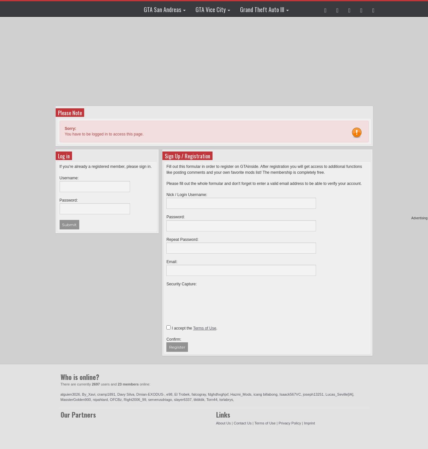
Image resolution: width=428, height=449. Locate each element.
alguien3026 (70, 394)
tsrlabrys (226, 400)
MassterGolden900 (76, 400)
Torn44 (211, 400)
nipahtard (100, 400)
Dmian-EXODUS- (150, 394)
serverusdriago (160, 400)
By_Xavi (88, 394)
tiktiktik (199, 400)
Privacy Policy (290, 423)
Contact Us (242, 423)
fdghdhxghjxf (218, 394)
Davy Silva (125, 394)
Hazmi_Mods (241, 394)
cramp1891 (106, 394)
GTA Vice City (212, 9)
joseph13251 (313, 394)
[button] (326, 8)
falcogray (199, 394)
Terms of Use (265, 423)
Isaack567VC (290, 394)
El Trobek (182, 394)
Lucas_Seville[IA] (339, 394)
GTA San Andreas (165, 9)
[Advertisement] (214, 60)
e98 (169, 394)
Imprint (309, 423)
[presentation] (216, 300)
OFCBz (116, 400)
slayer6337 (183, 400)
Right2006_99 (135, 400)
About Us (223, 423)
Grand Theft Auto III (264, 9)
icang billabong (265, 394)
